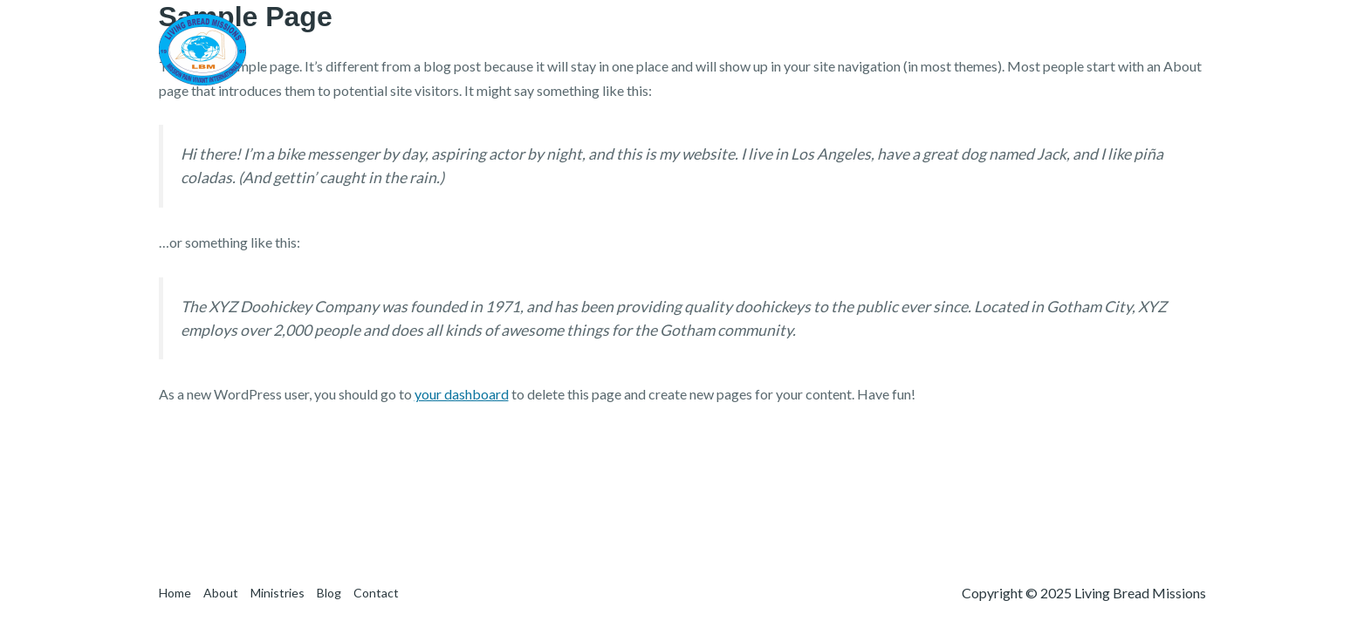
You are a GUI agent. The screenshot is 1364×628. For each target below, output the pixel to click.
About (950, 49)
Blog (1100, 49)
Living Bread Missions (380, 49)
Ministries (1028, 49)
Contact (1167, 49)
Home (884, 49)
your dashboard (462, 394)
